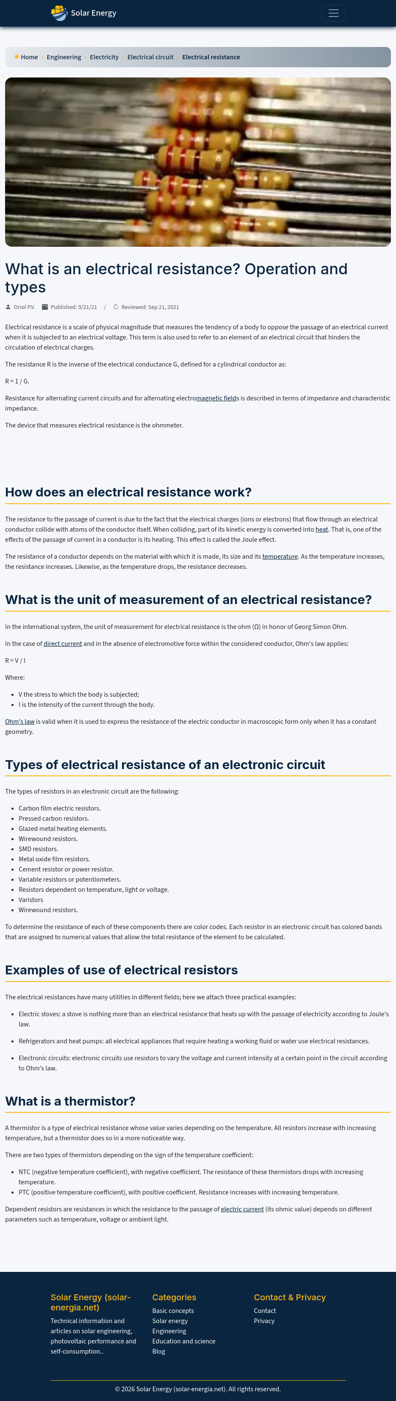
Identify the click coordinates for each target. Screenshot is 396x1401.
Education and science (184, 1341)
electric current (242, 1209)
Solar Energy (83, 13)
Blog (158, 1351)
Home (29, 57)
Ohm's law (20, 721)
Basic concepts (173, 1311)
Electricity (104, 57)
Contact (265, 1311)
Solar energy (170, 1321)
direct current (63, 643)
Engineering (64, 57)
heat (322, 529)
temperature (280, 556)
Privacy (264, 1321)
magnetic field (216, 398)
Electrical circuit (150, 57)
